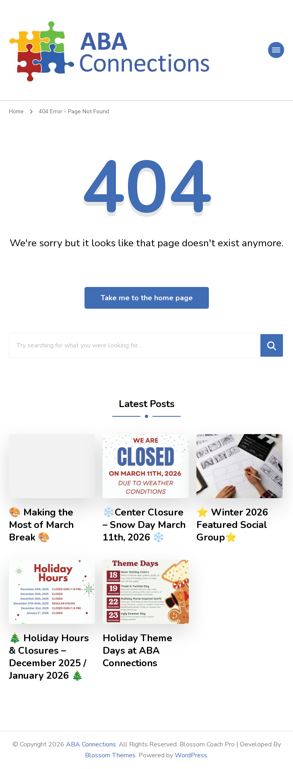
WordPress (191, 755)
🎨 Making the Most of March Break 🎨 (41, 525)
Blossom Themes (110, 755)
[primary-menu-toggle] (276, 50)
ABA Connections (91, 744)
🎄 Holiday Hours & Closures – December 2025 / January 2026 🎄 (49, 657)
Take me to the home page (147, 298)
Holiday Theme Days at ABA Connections (137, 650)
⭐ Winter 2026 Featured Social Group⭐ (232, 525)
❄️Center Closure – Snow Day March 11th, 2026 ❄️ (144, 525)
